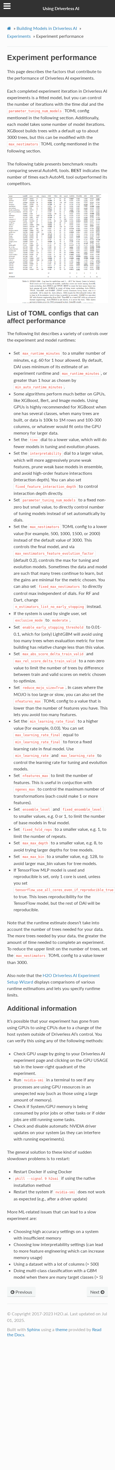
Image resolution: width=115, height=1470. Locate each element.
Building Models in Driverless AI (47, 28)
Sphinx (33, 1329)
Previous (21, 1291)
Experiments (19, 36)
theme (61, 1329)
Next (97, 1291)
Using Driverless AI (61, 8)
